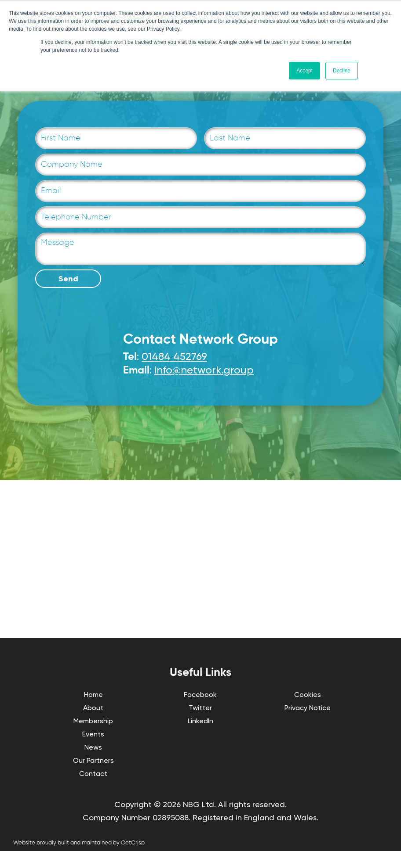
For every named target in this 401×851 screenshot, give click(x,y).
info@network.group (204, 370)
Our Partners (93, 760)
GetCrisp (133, 843)
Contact (93, 773)
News (93, 747)
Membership (93, 721)
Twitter (200, 708)
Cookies (307, 694)
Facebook (200, 694)
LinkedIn (200, 721)
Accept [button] (304, 71)
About (93, 708)
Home (93, 694)
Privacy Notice (307, 708)
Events (93, 734)
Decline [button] (341, 71)
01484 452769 (174, 356)
